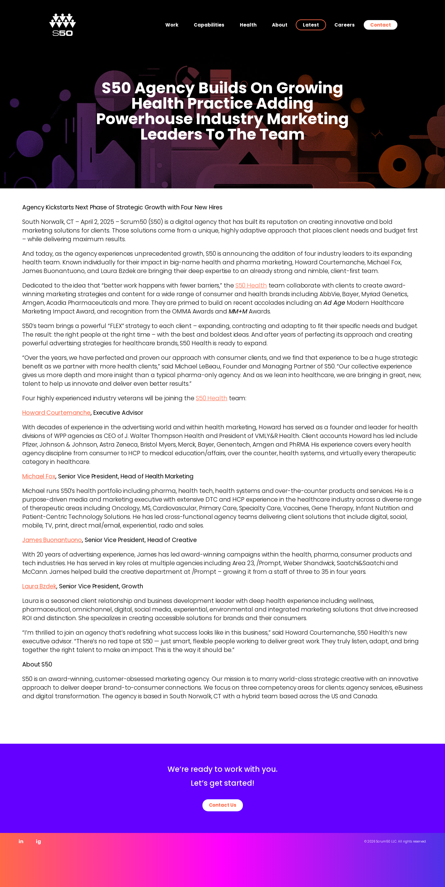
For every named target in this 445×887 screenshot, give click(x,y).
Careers (344, 25)
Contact (380, 25)
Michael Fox (38, 476)
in (21, 841)
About (279, 25)
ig (38, 841)
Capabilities (209, 25)
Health (248, 25)
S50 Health (251, 285)
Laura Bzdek (39, 586)
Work (171, 25)
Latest (311, 25)
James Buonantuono (52, 540)
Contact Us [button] (222, 805)
